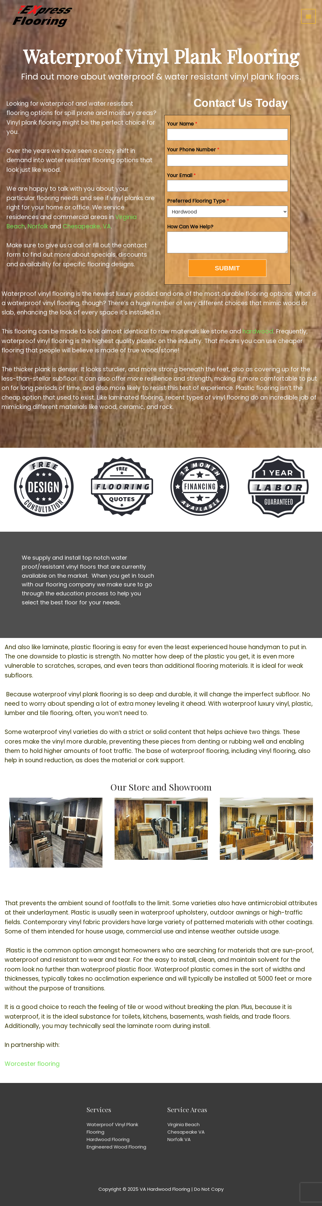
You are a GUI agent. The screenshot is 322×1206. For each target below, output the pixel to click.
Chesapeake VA (186, 1132)
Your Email (181, 175)
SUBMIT (227, 268)
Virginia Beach (183, 1124)
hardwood (258, 331)
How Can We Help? (190, 227)
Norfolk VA (179, 1139)
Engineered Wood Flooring (117, 1147)
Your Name (182, 124)
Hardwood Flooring (108, 1139)
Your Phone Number (193, 150)
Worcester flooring (32, 1064)
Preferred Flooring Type (198, 201)
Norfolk (38, 226)
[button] (10, 844)
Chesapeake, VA (87, 226)
